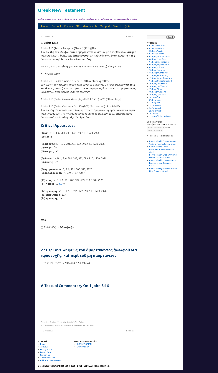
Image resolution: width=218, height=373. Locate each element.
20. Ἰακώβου (154, 97)
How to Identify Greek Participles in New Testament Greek (161, 149)
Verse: (168, 127)
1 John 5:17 (132, 37)
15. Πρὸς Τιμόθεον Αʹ (158, 83)
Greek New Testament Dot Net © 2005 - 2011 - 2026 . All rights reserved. (73, 366)
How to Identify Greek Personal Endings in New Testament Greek (162, 163)
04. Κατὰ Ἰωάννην (156, 53)
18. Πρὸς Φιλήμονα (157, 92)
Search (117, 26)
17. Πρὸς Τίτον (155, 89)
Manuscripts (90, 26)
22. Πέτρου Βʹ (155, 102)
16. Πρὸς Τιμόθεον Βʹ (158, 86)
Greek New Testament (61, 10)
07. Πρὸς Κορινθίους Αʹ (159, 62)
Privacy (68, 26)
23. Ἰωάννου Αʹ (67, 325)
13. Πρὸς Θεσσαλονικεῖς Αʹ (160, 78)
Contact (56, 26)
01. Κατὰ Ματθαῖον (157, 45)
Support (105, 26)
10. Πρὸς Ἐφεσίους (157, 70)
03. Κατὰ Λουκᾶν (156, 51)
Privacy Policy (46, 349)
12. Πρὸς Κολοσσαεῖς (158, 75)
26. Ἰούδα (153, 113)
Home (44, 26)
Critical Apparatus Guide (50, 360)
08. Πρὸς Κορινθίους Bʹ (159, 64)
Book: (149, 124)
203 (60, 183)
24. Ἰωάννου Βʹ (155, 108)
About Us (44, 346)
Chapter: (172, 124)
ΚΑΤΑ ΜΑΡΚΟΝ (83, 346)
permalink (90, 325)
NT (77, 26)
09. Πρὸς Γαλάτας (156, 67)
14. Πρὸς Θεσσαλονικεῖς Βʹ (160, 81)
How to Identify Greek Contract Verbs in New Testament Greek (162, 142)
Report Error (45, 352)
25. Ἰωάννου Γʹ (155, 111)
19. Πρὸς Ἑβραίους (157, 94)
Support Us (45, 355)
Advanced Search (47, 357)
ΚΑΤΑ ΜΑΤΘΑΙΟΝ (84, 344)
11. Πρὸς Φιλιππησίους (159, 72)
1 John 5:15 (47, 37)
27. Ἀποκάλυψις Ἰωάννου (160, 116)
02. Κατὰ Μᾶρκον (156, 48)
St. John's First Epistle (75, 322)
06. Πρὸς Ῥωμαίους (157, 59)
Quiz (127, 26)
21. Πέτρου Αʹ (155, 100)
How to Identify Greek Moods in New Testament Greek (163, 169)
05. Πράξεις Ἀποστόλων (159, 56)
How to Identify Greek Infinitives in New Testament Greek (163, 156)
